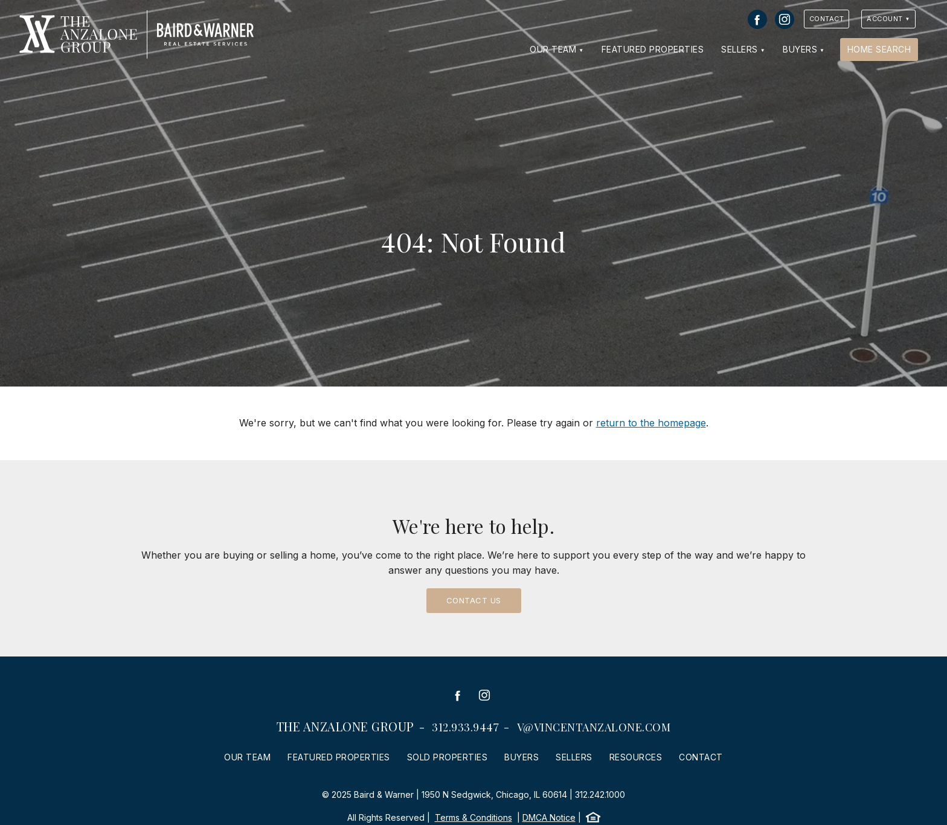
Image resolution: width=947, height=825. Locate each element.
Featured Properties (653, 49)
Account (885, 18)
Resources (636, 757)
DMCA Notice (549, 817)
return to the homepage (651, 423)
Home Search (879, 49)
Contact (826, 18)
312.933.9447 (465, 727)
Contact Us (473, 600)
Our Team (553, 49)
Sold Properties (447, 757)
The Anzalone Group (345, 726)
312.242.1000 (600, 794)
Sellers (739, 49)
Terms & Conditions (473, 817)
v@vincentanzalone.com (594, 727)
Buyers (800, 49)
